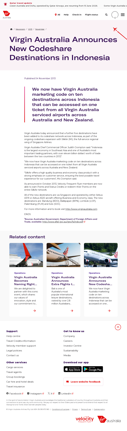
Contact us (12, 355)
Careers (68, 340)
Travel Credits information (21, 340)
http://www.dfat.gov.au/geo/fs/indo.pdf (62, 221)
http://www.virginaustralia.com (81, 209)
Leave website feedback (83, 381)
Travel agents (14, 372)
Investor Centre (72, 345)
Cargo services (14, 367)
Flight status (91, 15)
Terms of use (86, 409)
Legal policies (14, 350)
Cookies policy (99, 409)
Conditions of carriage (60, 409)
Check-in (76, 15)
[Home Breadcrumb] (11, 29)
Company (69, 336)
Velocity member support (21, 345)
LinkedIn (64, 393)
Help (66, 15)
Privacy (75, 409)
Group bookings (15, 376)
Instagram (34, 393)
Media (67, 355)
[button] (58, 14)
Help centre (13, 336)
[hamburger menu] (123, 14)
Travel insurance (15, 386)
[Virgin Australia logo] (109, 419)
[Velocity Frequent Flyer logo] (85, 419)
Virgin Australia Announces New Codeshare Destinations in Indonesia (63, 48)
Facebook (13, 393)
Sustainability (71, 350)
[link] (63, 4)
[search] (106, 14)
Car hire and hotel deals (19, 381)
